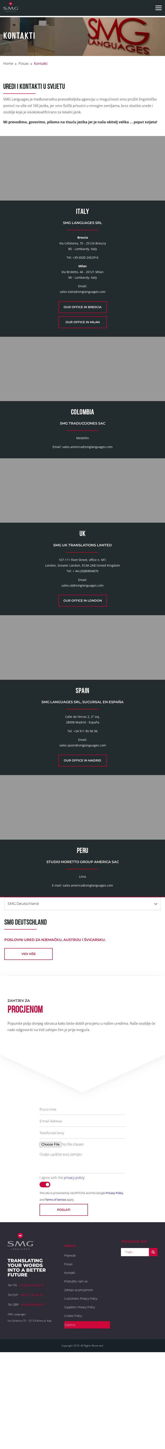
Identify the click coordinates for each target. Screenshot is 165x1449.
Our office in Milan (83, 340)
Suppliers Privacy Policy (79, 1398)
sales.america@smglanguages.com (87, 483)
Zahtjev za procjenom (78, 1381)
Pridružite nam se (76, 1372)
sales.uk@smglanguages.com (82, 640)
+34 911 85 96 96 (85, 804)
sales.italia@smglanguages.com (82, 310)
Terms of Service (55, 1291)
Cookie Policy (73, 1407)
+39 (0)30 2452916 (85, 276)
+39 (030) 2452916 (31, 1376)
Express (70, 1416)
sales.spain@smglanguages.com (82, 818)
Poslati (63, 1301)
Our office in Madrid (82, 833)
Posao (23, 63)
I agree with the (62, 1268)
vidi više (28, 1045)
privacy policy (74, 1268)
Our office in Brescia (82, 325)
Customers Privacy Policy (80, 1389)
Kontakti (69, 1364)
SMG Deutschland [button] (82, 994)
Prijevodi (69, 1346)
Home (8, 63)
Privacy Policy (114, 1284)
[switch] (45, 1275)
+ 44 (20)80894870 (85, 626)
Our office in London (82, 655)
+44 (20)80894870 (32, 1395)
